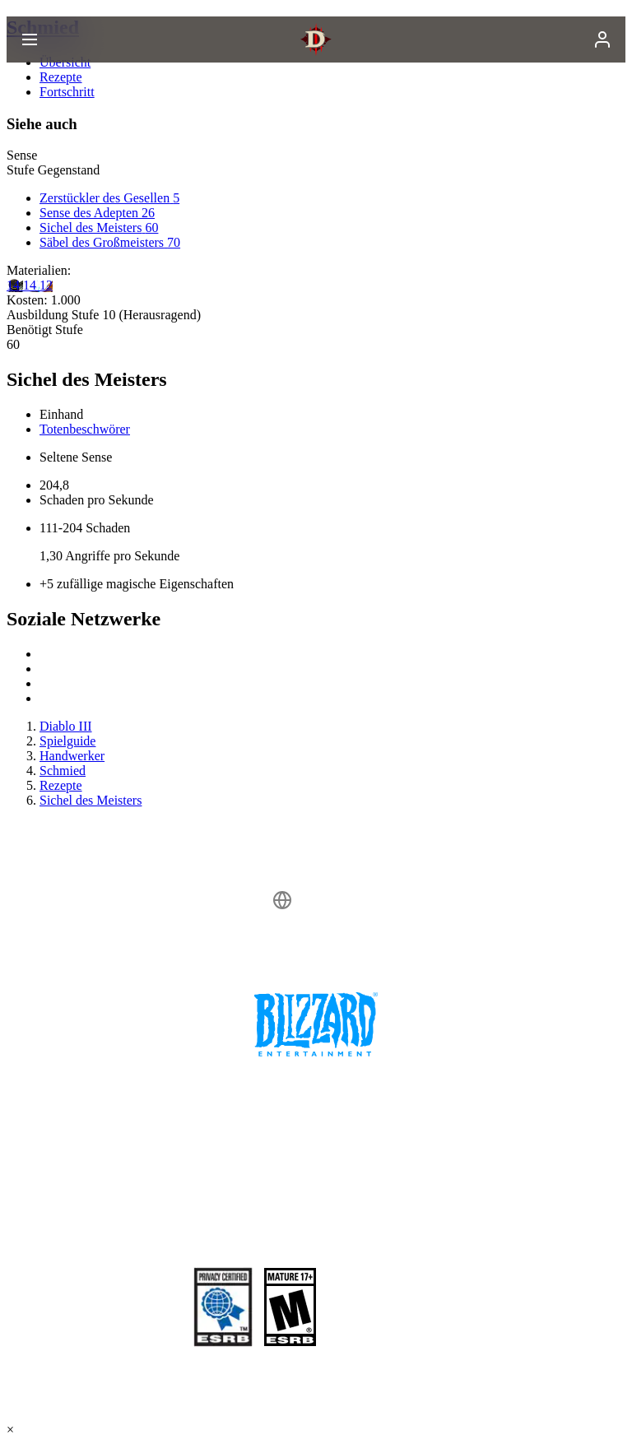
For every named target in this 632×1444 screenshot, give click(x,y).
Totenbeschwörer (85, 429)
